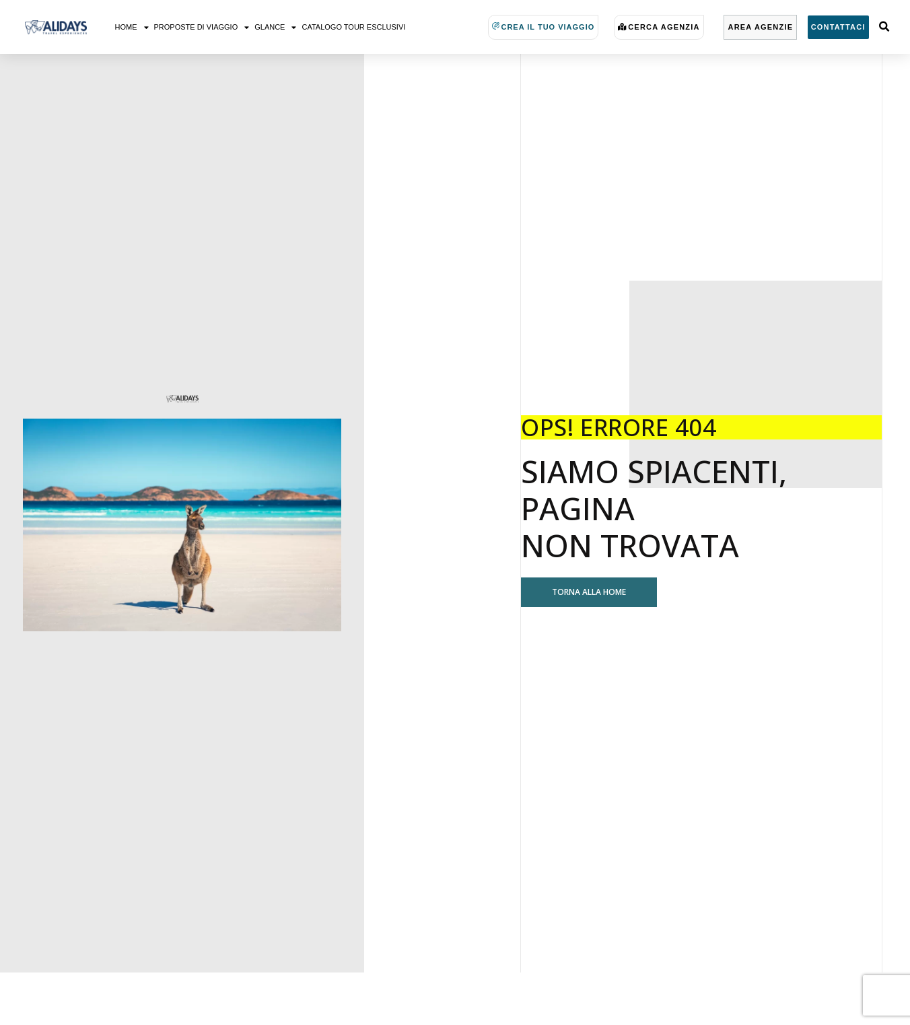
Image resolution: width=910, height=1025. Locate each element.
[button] (883, 26)
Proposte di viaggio (202, 27)
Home (132, 27)
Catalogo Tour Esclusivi (353, 27)
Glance (275, 27)
